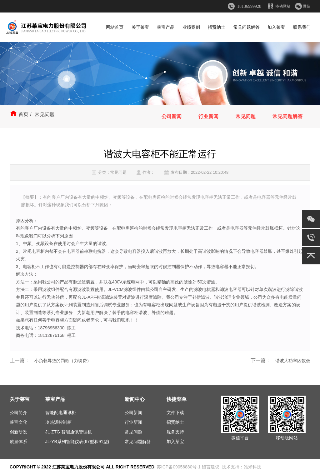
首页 (23, 114)
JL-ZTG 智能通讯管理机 (68, 431)
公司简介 (18, 412)
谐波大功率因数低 (292, 360)
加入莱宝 (276, 27)
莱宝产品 (165, 27)
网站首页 (114, 27)
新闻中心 (135, 399)
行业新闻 (208, 116)
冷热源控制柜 (58, 422)
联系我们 (302, 27)
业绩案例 (191, 27)
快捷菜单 (177, 399)
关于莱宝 (140, 27)
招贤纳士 (216, 27)
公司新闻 (172, 116)
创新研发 (18, 431)
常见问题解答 (246, 27)
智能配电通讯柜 (60, 412)
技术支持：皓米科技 (241, 466)
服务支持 (175, 431)
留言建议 (210, 466)
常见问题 (246, 116)
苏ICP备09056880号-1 (179, 466)
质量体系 (18, 441)
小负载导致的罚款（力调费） (62, 360)
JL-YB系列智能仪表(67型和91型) (77, 441)
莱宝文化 (18, 422)
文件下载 (175, 412)
